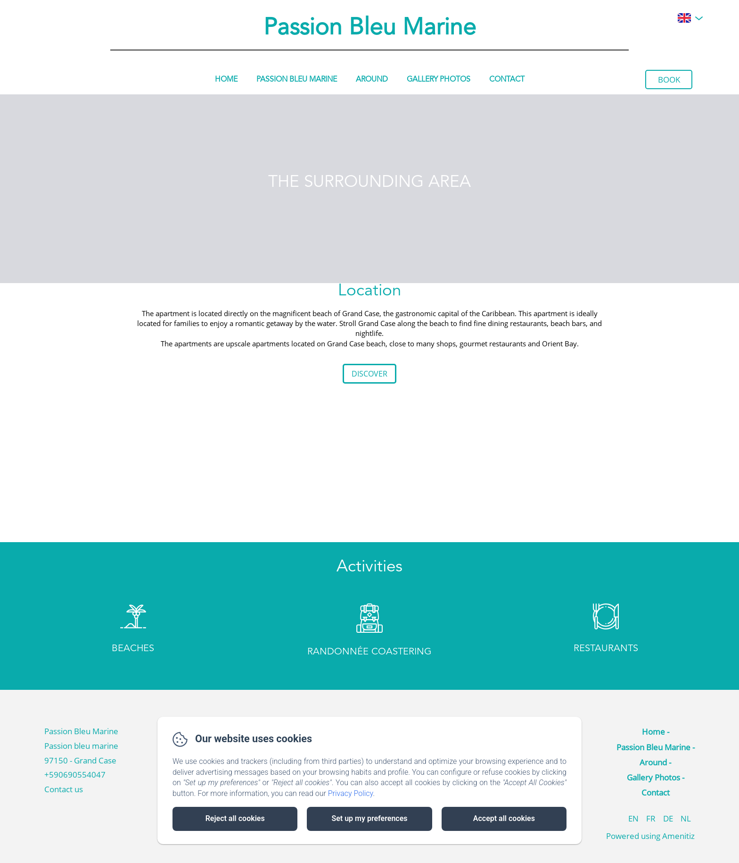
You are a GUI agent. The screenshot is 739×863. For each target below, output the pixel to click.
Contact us (63, 789)
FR (651, 818)
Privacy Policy (350, 793)
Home (226, 80)
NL (686, 818)
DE (668, 818)
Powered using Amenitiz (650, 835)
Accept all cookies (504, 818)
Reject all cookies (235, 818)
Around (372, 80)
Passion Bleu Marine (369, 28)
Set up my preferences (369, 818)
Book (669, 79)
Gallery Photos (438, 80)
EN (633, 818)
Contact (507, 80)
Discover (369, 374)
